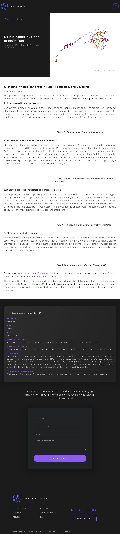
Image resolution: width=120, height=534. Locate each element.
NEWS (41, 517)
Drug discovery (19, 508)
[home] (18, 6)
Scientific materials (47, 512)
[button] (116, 6)
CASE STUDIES (44, 508)
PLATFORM (17, 512)
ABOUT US (16, 517)
